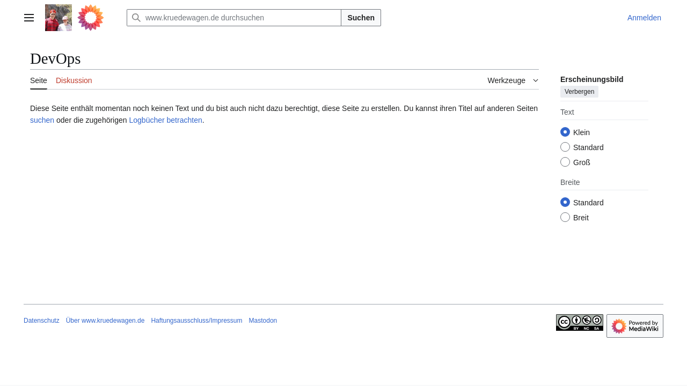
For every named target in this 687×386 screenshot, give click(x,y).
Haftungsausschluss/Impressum (196, 320)
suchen (42, 120)
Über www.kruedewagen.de (105, 320)
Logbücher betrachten (165, 120)
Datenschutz (42, 320)
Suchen (361, 17)
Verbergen (579, 91)
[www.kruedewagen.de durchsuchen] (234, 17)
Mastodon (263, 320)
